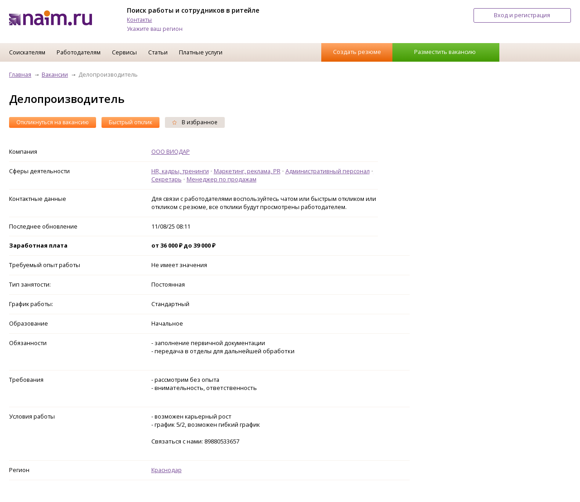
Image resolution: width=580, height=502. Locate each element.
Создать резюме (357, 52)
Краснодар (166, 470)
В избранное (195, 122)
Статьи (158, 52)
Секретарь (166, 179)
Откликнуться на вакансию (52, 122)
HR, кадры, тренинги (180, 171)
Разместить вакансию (445, 52)
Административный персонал (327, 171)
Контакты (139, 20)
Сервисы (124, 52)
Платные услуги (200, 52)
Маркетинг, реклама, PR (247, 171)
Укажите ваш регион (155, 29)
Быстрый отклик (130, 122)
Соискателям (27, 52)
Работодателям (79, 52)
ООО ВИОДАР (170, 151)
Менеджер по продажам (221, 179)
